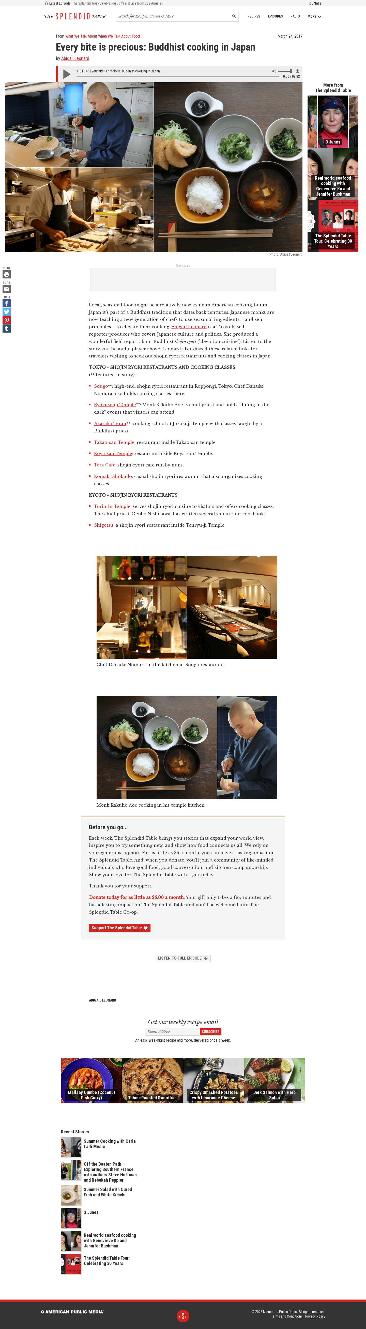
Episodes (275, 16)
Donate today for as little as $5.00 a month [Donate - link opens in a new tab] (136, 897)
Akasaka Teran (110, 423)
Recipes (254, 16)
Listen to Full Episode (183, 958)
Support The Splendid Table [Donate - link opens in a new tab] (120, 927)
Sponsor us (183, 266)
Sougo (101, 386)
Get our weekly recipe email (183, 1022)
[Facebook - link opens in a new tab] (7, 303)
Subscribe (210, 1032)
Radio (295, 16)
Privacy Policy (315, 1316)
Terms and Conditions (287, 1316)
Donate (315, 3)
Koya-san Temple (113, 453)
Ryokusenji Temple (115, 404)
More (315, 16)
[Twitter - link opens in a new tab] (7, 312)
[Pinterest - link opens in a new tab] (7, 320)
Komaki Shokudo (113, 476)
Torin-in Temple (112, 506)
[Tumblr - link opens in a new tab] (7, 328)
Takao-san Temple (114, 442)
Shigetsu (103, 525)
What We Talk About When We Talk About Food (102, 36)
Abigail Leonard (75, 58)
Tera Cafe (104, 464)
